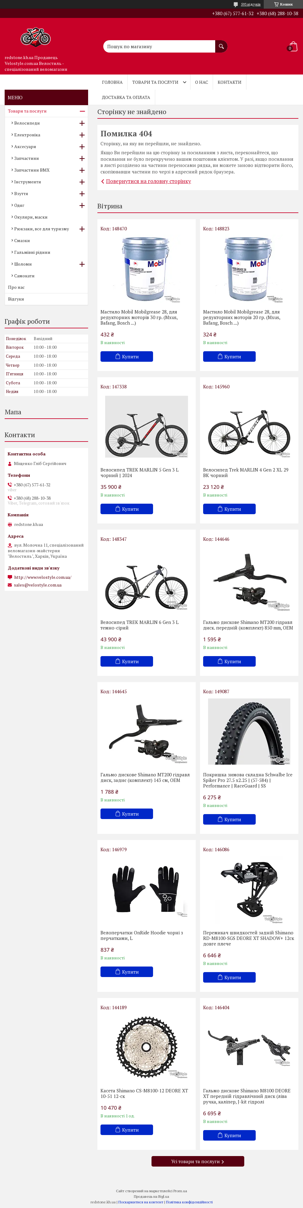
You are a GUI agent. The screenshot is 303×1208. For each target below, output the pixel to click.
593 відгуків (251, 4)
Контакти (229, 82)
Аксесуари (25, 146)
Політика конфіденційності (189, 1202)
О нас (201, 82)
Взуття (21, 193)
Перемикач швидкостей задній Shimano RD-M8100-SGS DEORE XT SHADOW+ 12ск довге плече (248, 938)
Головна (112, 82)
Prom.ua (180, 1191)
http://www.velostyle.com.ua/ (42, 577)
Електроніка (27, 135)
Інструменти (27, 182)
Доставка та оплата (126, 97)
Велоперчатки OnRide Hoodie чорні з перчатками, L (141, 935)
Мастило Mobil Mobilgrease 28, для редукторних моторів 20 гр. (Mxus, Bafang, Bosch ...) (241, 317)
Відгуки (16, 299)
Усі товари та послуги (195, 1161)
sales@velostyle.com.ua (38, 585)
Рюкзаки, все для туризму (41, 229)
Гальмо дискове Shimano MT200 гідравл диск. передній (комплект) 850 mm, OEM (248, 624)
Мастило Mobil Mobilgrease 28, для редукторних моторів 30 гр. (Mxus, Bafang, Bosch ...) (138, 317)
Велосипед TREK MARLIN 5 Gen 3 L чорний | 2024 (139, 472)
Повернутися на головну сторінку (148, 181)
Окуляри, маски (31, 217)
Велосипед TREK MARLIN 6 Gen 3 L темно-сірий (139, 624)
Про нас (16, 287)
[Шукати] (221, 43)
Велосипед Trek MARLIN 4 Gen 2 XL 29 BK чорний (245, 472)
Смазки (22, 240)
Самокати (24, 276)
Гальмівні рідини (32, 252)
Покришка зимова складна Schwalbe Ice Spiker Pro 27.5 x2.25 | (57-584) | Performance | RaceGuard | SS (247, 780)
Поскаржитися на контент (140, 1202)
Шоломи (23, 264)
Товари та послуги (155, 82)
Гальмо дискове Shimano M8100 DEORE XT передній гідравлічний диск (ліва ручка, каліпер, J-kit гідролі (247, 1096)
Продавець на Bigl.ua (151, 1196)
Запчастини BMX (31, 170)
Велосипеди (27, 123)
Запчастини (26, 158)
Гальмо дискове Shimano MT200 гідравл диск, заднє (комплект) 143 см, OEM (145, 777)
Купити (130, 356)
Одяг (19, 205)
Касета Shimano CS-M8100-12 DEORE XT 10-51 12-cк (144, 1093)
